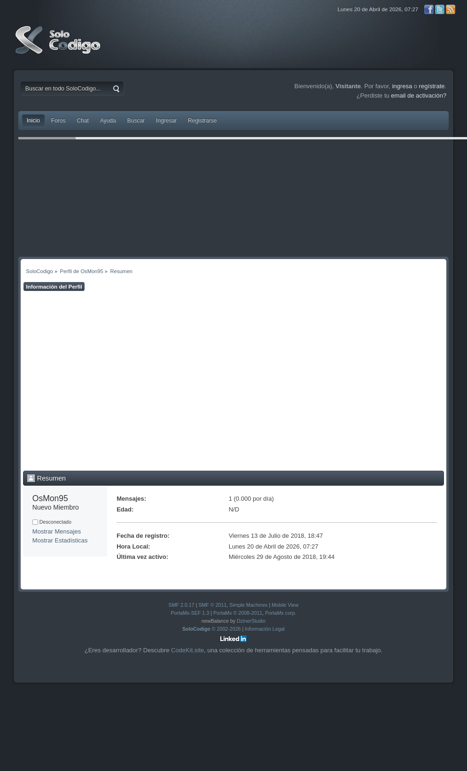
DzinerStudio (251, 621)
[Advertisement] (100, 381)
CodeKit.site (187, 650)
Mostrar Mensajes (56, 531)
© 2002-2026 (211, 629)
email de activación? (418, 95)
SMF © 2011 (212, 605)
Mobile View (285, 605)
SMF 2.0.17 (182, 605)
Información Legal (265, 629)
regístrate (432, 86)
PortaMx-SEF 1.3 (190, 613)
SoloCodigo (59, 47)
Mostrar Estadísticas (60, 540)
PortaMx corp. (280, 613)
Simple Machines (248, 605)
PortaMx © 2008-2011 (237, 613)
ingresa (402, 86)
